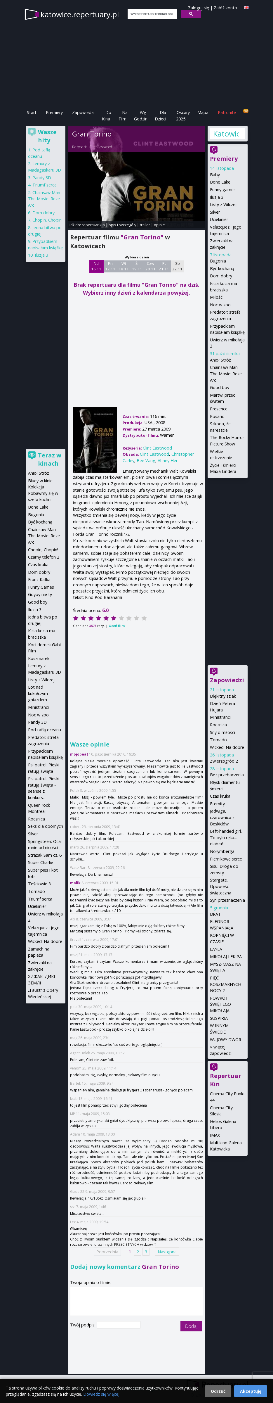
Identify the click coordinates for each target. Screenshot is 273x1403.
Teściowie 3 (39, 884)
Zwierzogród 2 (224, 761)
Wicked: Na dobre (227, 747)
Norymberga (222, 851)
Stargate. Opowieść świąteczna (220, 886)
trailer (145, 224)
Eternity (217, 803)
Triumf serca (44, 185)
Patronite (227, 112)
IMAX (215, 1135)
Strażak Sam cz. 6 (45, 855)
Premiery (54, 112)
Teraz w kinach (49, 459)
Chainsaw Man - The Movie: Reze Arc (226, 373)
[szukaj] (152, 14)
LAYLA (216, 949)
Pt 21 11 (164, 266)
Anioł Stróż (220, 360)
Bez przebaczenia (227, 774)
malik (75, 882)
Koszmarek (38, 658)
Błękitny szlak (223, 696)
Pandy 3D (41, 177)
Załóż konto (225, 8)
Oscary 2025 (183, 116)
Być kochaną (222, 268)
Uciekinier (219, 219)
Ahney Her (168, 460)
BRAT (215, 914)
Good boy (219, 387)
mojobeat (79, 754)
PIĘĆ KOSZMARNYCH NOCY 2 (225, 984)
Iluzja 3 (216, 197)
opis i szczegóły (122, 224)
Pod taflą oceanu (44, 729)
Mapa (202, 112)
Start (31, 112)
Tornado (218, 739)
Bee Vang (146, 460)
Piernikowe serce (226, 859)
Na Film (123, 116)
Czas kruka (220, 796)
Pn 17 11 (110, 266)
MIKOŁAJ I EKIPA (226, 956)
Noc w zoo (220, 304)
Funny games (223, 189)
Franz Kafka (39, 579)
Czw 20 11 (150, 266)
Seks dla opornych (45, 826)
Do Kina (106, 116)
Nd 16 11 (96, 266)
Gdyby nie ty (40, 594)
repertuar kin (93, 224)
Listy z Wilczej (223, 204)
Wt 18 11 (124, 266)
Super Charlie (40, 862)
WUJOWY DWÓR (225, 1039)
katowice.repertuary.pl (80, 14)
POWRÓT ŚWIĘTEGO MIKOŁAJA (220, 1004)
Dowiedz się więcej (101, 1394)
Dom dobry (221, 276)
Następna (167, 1252)
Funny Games (41, 587)
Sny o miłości (222, 732)
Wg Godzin (140, 116)
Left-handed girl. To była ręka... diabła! (226, 837)
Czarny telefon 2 (43, 557)
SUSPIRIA (219, 1018)
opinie (159, 224)
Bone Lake (220, 182)
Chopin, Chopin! (47, 220)
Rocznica (218, 725)
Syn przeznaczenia (227, 900)
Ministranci (220, 717)
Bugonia (218, 261)
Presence (218, 409)
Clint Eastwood (100, 146)
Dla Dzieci (160, 116)
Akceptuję (250, 1391)
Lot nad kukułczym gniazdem (38, 693)
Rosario (217, 416)
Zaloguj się (198, 8)
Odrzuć (218, 1391)
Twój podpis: (83, 1325)
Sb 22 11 (177, 266)
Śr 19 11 (137, 266)
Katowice (226, 133)
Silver (215, 212)
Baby (215, 174)
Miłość (216, 297)
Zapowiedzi (83, 112)
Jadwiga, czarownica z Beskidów (222, 817)
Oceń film (117, 625)
